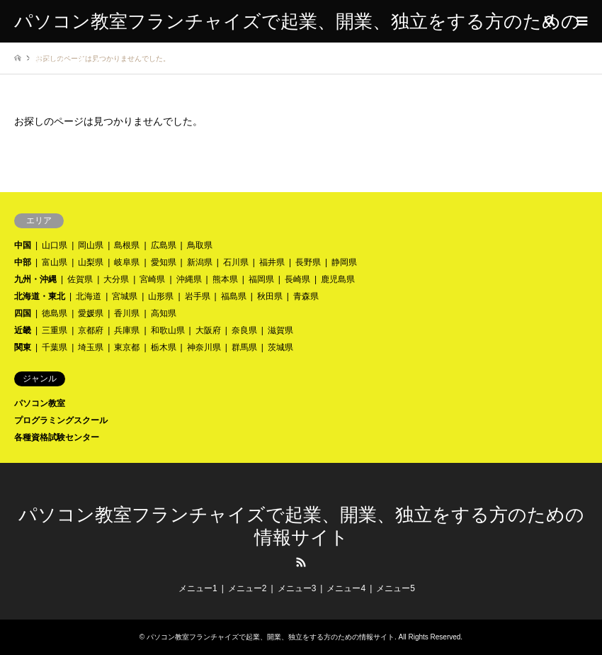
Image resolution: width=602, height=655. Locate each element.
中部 (22, 262)
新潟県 (199, 262)
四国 (22, 313)
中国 (22, 245)
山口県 (54, 245)
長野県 (308, 262)
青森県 (306, 296)
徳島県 (54, 313)
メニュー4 (345, 588)
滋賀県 (280, 330)
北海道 (88, 296)
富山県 (54, 262)
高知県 (163, 313)
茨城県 (280, 347)
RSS (301, 562)
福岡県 (261, 279)
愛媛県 (90, 313)
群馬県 (244, 347)
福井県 (272, 262)
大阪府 (208, 330)
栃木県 (163, 347)
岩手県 (197, 296)
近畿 (22, 330)
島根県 (127, 245)
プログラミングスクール (61, 420)
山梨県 (90, 262)
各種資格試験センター (56, 437)
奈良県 (244, 330)
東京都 (127, 347)
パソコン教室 (39, 403)
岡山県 (90, 245)
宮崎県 (152, 279)
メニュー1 (197, 588)
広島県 (163, 245)
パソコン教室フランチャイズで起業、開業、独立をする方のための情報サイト (270, 637)
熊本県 (225, 279)
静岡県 (344, 262)
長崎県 (297, 279)
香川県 (127, 313)
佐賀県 (80, 279)
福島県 (233, 296)
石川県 (236, 262)
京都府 (90, 330)
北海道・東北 (39, 296)
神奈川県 (204, 347)
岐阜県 (127, 262)
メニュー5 (395, 588)
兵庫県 (127, 330)
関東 (22, 347)
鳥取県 (199, 245)
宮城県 (124, 296)
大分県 (116, 279)
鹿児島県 (338, 279)
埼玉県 (90, 347)
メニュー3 (297, 588)
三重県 (54, 330)
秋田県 (270, 296)
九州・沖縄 (35, 279)
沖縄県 (189, 279)
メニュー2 (247, 588)
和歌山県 (168, 330)
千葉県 (54, 347)
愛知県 (163, 262)
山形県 (161, 296)
